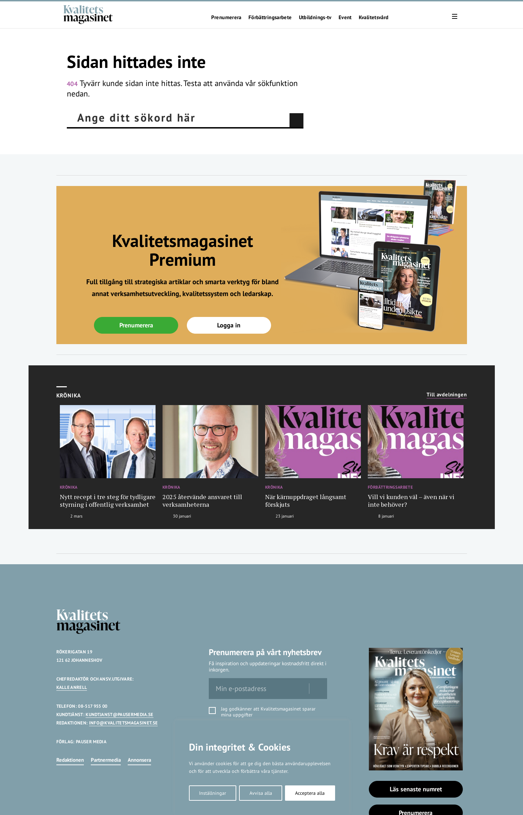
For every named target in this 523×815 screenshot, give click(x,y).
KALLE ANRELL (71, 687)
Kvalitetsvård (374, 17)
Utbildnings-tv (315, 17)
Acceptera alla (310, 793)
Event (345, 17)
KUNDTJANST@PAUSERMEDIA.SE (119, 714)
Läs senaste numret (416, 789)
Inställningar (212, 793)
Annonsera (139, 759)
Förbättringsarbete (270, 17)
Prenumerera (226, 17)
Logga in (228, 325)
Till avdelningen (447, 394)
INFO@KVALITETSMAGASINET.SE (123, 723)
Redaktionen (70, 759)
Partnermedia (106, 759)
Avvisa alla (260, 793)
